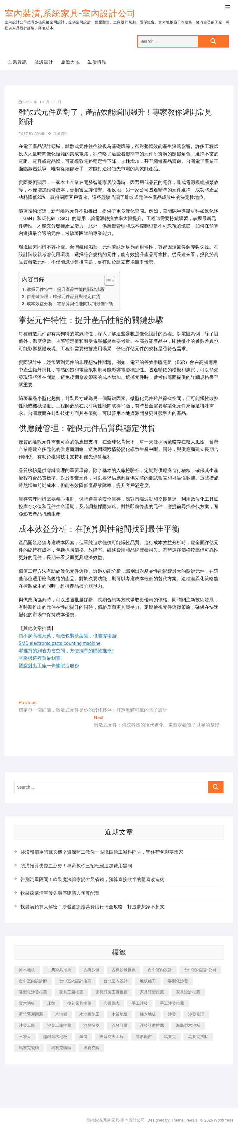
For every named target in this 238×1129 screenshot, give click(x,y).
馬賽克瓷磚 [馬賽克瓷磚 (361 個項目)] (29, 1047)
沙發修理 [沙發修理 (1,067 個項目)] (196, 1014)
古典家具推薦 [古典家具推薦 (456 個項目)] (59, 969)
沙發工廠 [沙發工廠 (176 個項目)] (27, 1025)
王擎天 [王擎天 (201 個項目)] (25, 1036)
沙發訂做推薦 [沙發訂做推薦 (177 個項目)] (152, 1025)
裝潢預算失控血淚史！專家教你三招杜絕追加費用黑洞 (76, 866)
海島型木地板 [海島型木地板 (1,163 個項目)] (188, 1025)
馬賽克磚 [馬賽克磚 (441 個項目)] (91, 1047)
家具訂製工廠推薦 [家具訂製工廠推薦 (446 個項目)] (111, 992)
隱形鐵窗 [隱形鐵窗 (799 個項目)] (144, 1036)
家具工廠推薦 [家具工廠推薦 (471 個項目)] (71, 992)
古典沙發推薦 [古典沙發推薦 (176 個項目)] (124, 969)
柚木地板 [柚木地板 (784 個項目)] (148, 1014)
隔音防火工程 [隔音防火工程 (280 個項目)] (111, 1036)
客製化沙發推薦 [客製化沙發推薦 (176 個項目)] (33, 992)
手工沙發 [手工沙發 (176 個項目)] (140, 1003)
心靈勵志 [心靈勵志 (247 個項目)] (112, 1003)
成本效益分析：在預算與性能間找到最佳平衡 (70, 303)
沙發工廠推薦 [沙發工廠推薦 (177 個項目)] (59, 1025)
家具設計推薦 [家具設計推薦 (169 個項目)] (188, 992)
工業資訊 (17, 61)
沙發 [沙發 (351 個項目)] (172, 1014)
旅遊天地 (70, 61)
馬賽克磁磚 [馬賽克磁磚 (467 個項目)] (61, 1047)
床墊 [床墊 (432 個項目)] (51, 1003)
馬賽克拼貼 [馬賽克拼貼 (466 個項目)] (198, 1036)
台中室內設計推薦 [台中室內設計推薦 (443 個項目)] (75, 981)
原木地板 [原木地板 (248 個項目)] (27, 969)
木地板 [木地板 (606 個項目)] (61, 1014)
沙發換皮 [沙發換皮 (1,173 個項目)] (91, 1025)
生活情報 (97, 61)
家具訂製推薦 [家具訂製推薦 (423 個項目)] (152, 992)
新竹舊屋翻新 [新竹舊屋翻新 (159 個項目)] (31, 1014)
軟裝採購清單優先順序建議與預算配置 (59, 893)
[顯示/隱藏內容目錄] (106, 280)
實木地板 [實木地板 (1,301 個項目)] (27, 1003)
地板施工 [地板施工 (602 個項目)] (148, 981)
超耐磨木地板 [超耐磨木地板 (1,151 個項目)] (55, 1036)
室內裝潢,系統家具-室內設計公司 (70, 13)
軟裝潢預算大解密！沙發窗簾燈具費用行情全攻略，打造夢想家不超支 (92, 907)
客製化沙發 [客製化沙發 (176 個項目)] (178, 981)
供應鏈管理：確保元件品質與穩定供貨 (63, 296)
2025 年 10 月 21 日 (40, 102)
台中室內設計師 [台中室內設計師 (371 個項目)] (33, 981)
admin (39, 134)
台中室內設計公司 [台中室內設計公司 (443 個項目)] (200, 969)
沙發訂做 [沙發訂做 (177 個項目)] (120, 1025)
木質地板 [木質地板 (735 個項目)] (120, 1014)
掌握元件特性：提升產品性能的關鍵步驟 (66, 289)
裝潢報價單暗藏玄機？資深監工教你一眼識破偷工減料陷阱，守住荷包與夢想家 (101, 852)
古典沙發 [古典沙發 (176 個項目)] (91, 969)
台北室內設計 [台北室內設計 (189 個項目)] (116, 981)
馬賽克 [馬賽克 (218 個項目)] (170, 1036)
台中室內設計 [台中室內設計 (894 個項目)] (160, 969)
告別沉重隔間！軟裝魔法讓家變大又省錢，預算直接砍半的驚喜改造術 (92, 879)
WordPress (223, 1120)
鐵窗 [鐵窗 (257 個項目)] (83, 1036)
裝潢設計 (44, 61)
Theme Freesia (184, 1120)
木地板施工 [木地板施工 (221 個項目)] (89, 1014)
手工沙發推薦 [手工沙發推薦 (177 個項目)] (172, 1003)
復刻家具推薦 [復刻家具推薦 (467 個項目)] (79, 1003)
